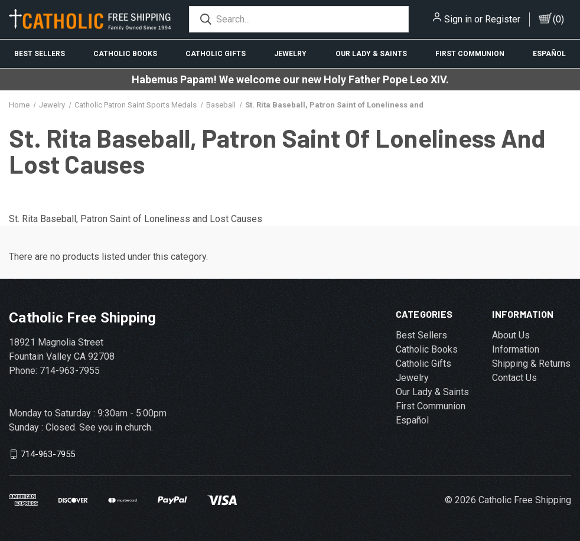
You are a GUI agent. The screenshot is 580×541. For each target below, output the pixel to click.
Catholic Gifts (215, 54)
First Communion (469, 54)
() (558, 19)
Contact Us (514, 377)
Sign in (458, 19)
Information (515, 349)
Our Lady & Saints (371, 54)
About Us (511, 335)
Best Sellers (39, 54)
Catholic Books (125, 54)
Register (502, 19)
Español (549, 54)
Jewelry (290, 54)
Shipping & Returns (531, 363)
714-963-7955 (48, 454)
